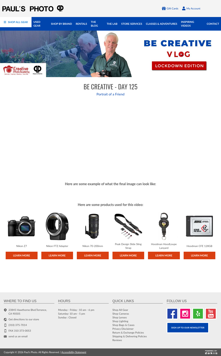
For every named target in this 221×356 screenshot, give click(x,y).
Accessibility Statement (73, 352)
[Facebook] (172, 313)
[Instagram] (185, 313)
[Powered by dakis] (211, 352)
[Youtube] (210, 313)
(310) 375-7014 (17, 325)
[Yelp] (198, 313)
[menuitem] (16, 22)
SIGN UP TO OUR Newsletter (187, 327)
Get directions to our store (23, 319)
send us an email (18, 336)
